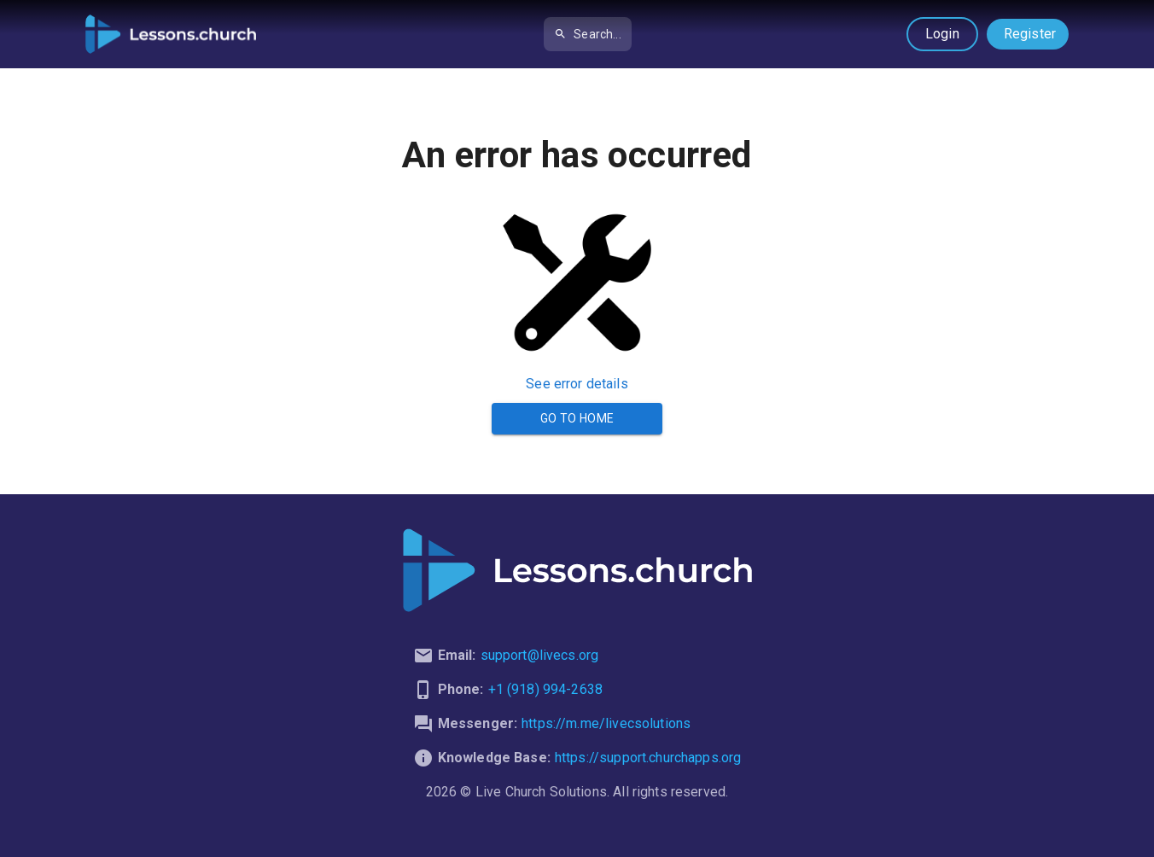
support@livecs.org (540, 655)
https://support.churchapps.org (648, 757)
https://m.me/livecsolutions (606, 723)
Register (1030, 34)
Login (942, 34)
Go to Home (577, 418)
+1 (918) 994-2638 (545, 689)
